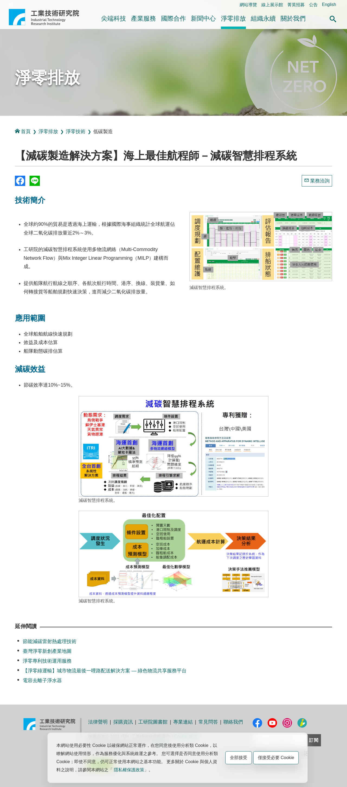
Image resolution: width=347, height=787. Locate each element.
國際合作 (173, 18)
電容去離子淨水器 (42, 680)
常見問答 (208, 722)
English (329, 4)
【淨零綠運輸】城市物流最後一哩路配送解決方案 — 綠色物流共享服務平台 (105, 670)
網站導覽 (248, 4)
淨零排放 (233, 18)
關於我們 (293, 18)
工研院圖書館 (153, 722)
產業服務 (143, 18)
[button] (332, 18)
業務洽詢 (320, 181)
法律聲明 (98, 722)
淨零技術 (75, 131)
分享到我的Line (35, 181)
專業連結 (183, 722)
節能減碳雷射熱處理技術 (49, 641)
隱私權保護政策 (129, 769)
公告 (313, 4)
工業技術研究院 (48, 17)
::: (10, 4)
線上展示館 (272, 4)
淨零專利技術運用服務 (47, 661)
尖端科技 (113, 18)
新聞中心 (203, 18)
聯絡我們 (233, 722)
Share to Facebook (20, 181)
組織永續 (263, 18)
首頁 (23, 131)
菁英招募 (296, 4)
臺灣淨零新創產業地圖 (47, 651)
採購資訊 (123, 722)
